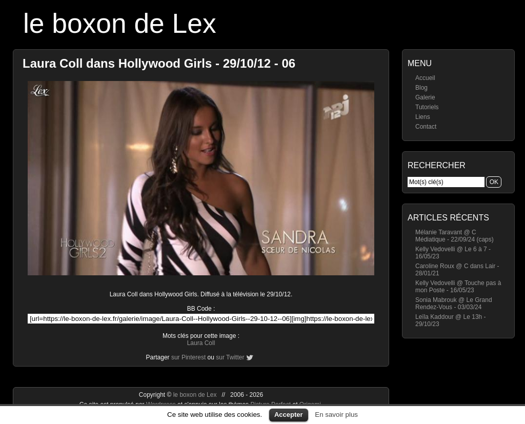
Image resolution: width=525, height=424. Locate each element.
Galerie (425, 97)
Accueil (425, 78)
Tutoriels (427, 107)
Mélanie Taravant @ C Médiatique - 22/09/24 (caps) (454, 236)
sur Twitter (230, 357)
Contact (425, 126)
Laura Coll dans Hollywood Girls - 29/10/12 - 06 (159, 63)
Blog (421, 87)
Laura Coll (201, 343)
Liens (422, 116)
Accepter (288, 414)
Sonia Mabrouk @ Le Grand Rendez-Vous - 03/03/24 (453, 303)
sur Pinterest (188, 357)
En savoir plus (336, 414)
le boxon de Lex (119, 23)
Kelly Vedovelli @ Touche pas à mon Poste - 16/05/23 (458, 286)
